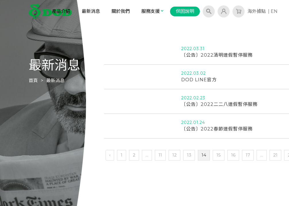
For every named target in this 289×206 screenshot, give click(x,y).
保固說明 (185, 11)
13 (189, 155)
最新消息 (91, 11)
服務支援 (152, 11)
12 (174, 155)
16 (233, 155)
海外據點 (256, 11)
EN (274, 11)
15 (218, 155)
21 (275, 155)
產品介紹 (61, 11)
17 (248, 155)
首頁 (33, 80)
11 (160, 155)
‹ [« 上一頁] (109, 155)
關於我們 (121, 11)
